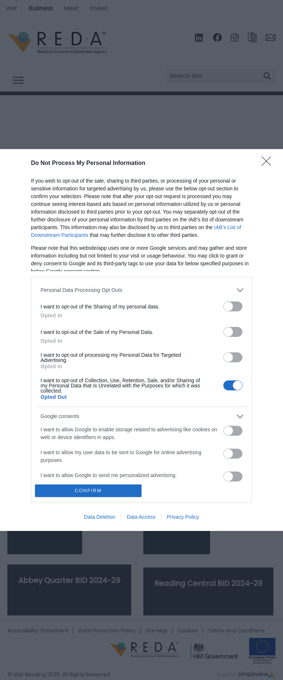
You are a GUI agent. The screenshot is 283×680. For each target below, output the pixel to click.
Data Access (141, 517)
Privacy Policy (183, 517)
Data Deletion (99, 517)
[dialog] (141, 340)
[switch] (232, 306)
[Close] (269, 163)
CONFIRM (88, 491)
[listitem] (141, 290)
